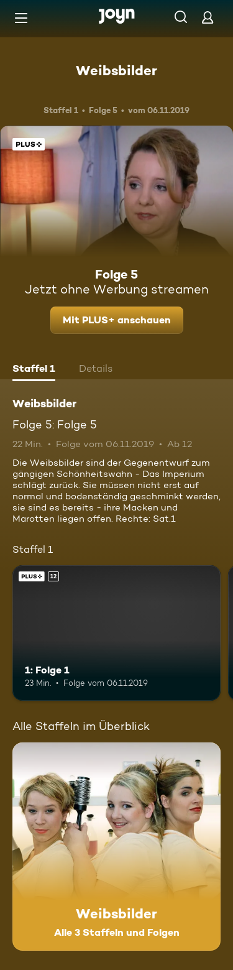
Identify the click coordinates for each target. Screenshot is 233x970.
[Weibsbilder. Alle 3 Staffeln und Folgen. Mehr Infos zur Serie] (116, 846)
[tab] (34, 370)
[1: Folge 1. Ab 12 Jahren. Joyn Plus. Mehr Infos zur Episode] (116, 633)
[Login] (207, 17)
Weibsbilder (116, 70)
